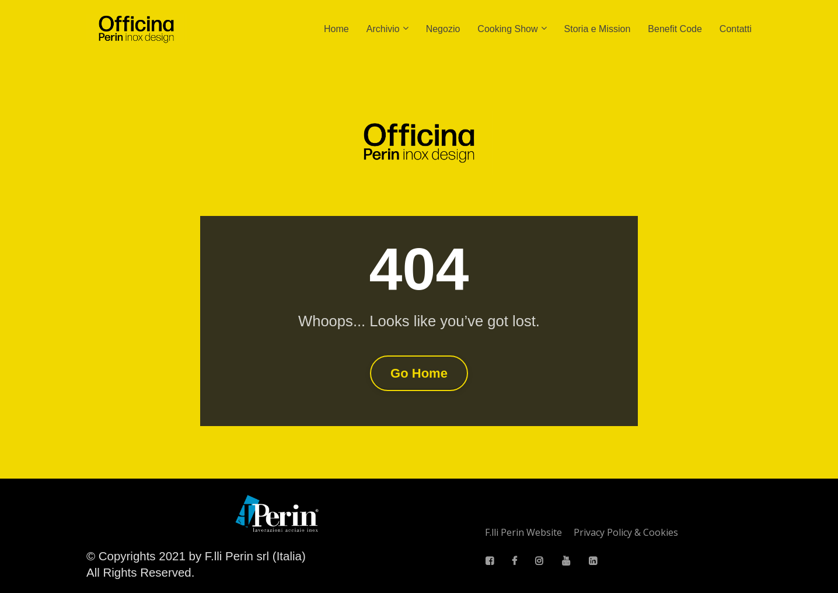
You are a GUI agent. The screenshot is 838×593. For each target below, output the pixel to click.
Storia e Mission (597, 29)
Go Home (419, 373)
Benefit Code (675, 29)
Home (336, 29)
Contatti (736, 29)
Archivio (383, 29)
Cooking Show (507, 29)
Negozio (443, 29)
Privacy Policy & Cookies (626, 533)
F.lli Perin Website (523, 533)
